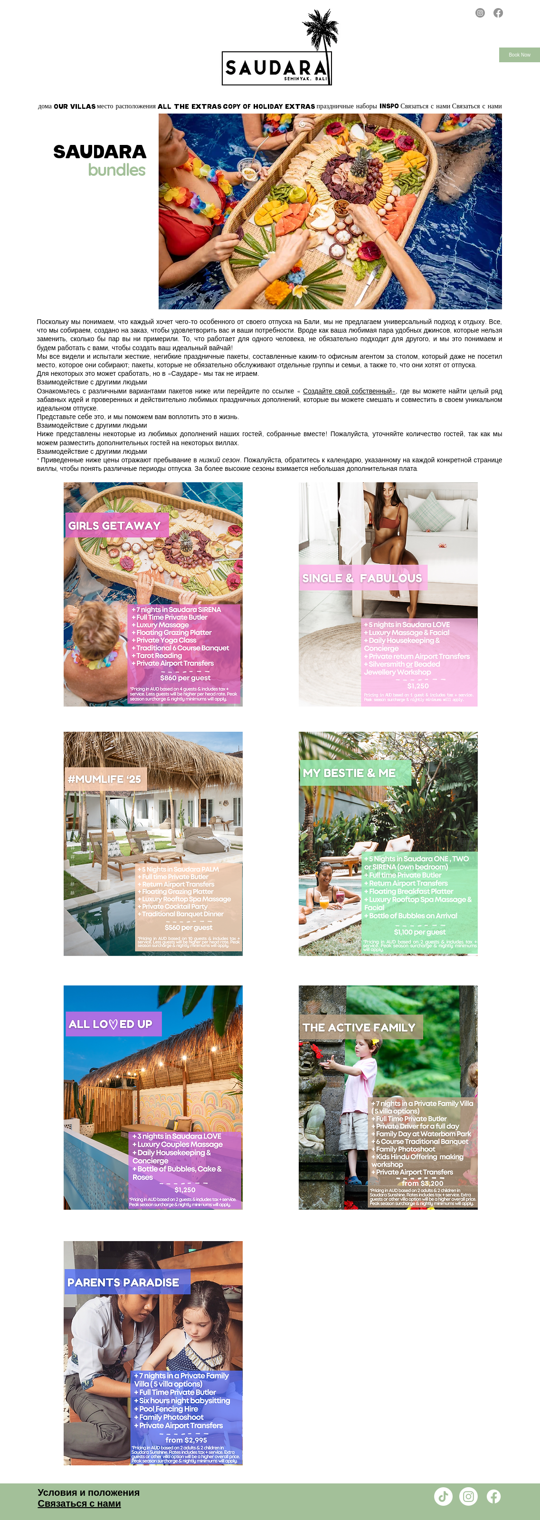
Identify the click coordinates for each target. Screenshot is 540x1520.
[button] (74, 106)
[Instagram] (480, 13)
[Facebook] (498, 13)
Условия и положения (89, 1493)
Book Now (520, 54)
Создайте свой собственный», (350, 391)
